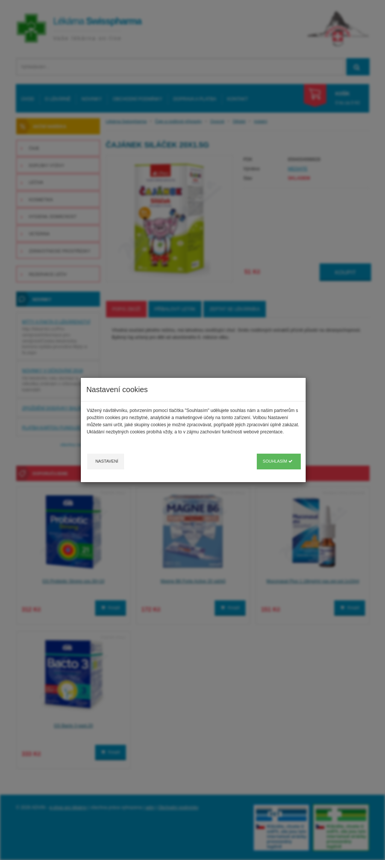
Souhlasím (278, 461)
